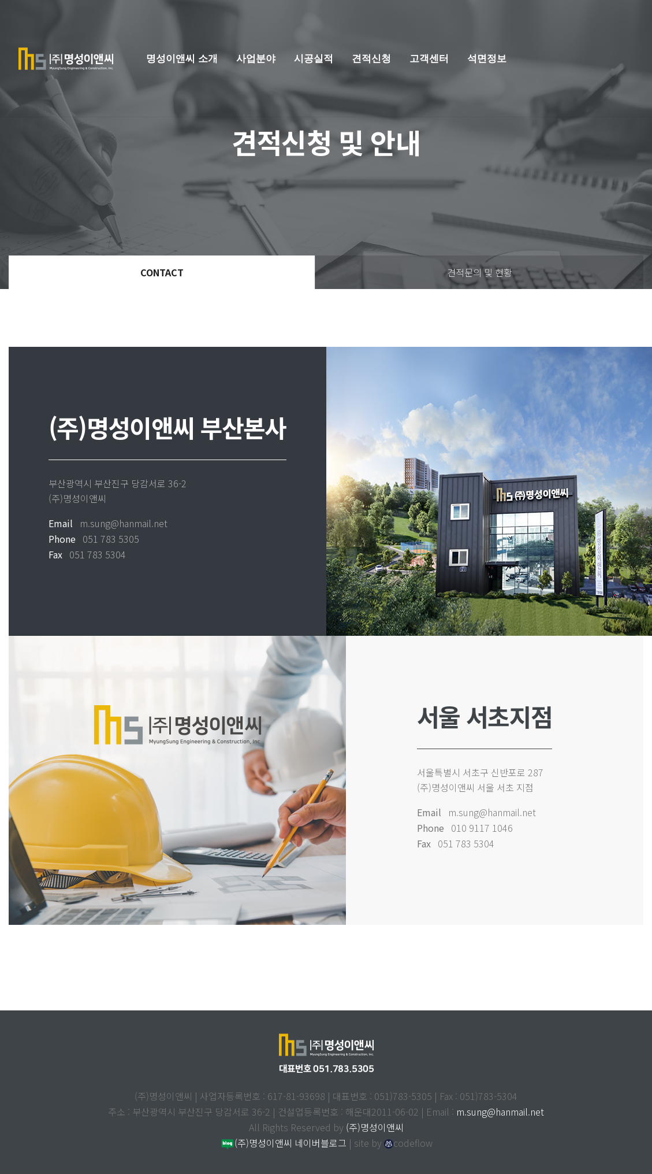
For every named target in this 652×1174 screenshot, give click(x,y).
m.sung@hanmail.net (500, 1112)
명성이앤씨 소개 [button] (182, 58)
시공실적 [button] (313, 58)
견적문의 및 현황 (479, 272)
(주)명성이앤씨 (375, 1127)
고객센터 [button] (429, 58)
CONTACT (162, 272)
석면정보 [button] (486, 58)
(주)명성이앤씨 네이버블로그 (283, 1143)
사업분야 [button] (255, 58)
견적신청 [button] (371, 58)
